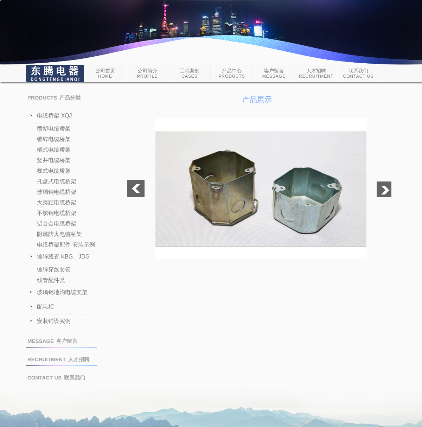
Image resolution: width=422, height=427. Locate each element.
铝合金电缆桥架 (56, 224)
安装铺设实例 (54, 321)
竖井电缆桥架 (54, 160)
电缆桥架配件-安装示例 (66, 245)
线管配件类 (51, 280)
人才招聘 (316, 73)
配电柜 (45, 307)
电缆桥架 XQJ (54, 116)
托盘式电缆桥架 (56, 181)
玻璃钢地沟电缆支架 (62, 292)
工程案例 (189, 73)
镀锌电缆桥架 (54, 139)
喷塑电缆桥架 (54, 129)
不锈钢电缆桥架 (56, 213)
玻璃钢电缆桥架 (56, 192)
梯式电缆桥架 (54, 171)
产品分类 (54, 98)
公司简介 (147, 73)
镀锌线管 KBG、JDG (63, 257)
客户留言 (274, 73)
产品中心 (231, 73)
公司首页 (105, 73)
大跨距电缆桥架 (56, 202)
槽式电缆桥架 (54, 150)
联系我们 (358, 73)
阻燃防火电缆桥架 (59, 234)
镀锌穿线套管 (54, 270)
